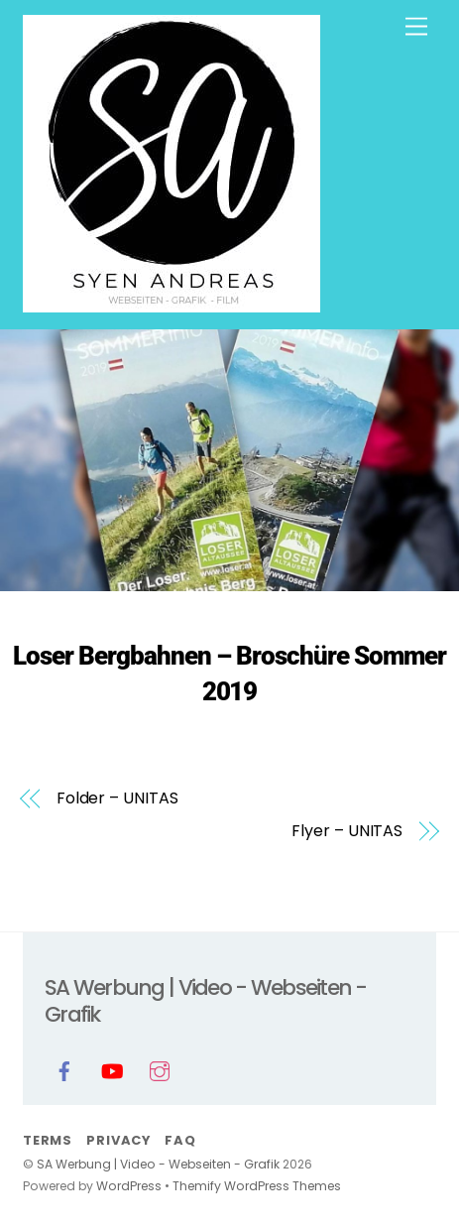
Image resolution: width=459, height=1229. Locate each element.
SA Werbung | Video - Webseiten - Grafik (158, 1164)
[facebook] (64, 1070)
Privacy (118, 1140)
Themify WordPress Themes (256, 1185)
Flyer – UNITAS (346, 831)
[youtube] (112, 1070)
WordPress (129, 1185)
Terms (47, 1140)
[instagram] (159, 1070)
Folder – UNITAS (117, 798)
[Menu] (416, 27)
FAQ (180, 1140)
